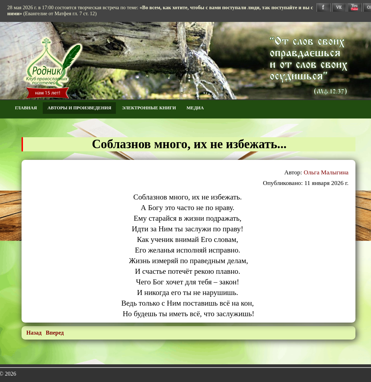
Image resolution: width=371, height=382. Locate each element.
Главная (26, 107)
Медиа (195, 107)
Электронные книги (149, 107)
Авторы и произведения (79, 107)
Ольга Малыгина (326, 172)
